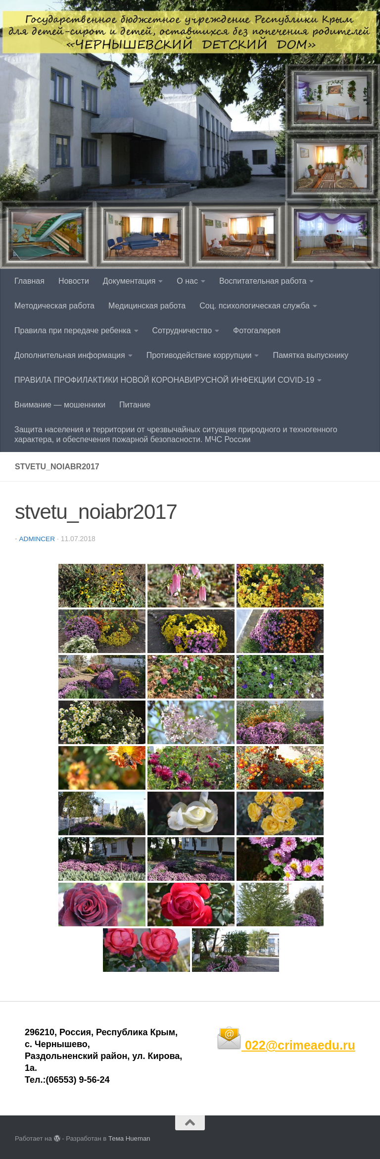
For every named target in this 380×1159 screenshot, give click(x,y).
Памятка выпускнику (310, 355)
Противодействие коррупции (199, 355)
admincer (37, 539)
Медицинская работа (147, 306)
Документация (129, 281)
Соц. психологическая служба (254, 306)
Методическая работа (54, 306)
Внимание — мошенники (59, 405)
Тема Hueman (129, 1138)
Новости (73, 281)
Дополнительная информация (69, 355)
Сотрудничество (182, 330)
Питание (134, 405)
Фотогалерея (257, 330)
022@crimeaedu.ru (286, 1045)
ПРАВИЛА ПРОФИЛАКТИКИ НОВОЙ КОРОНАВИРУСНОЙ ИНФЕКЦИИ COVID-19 (164, 380)
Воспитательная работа (262, 281)
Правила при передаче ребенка (72, 330)
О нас (187, 281)
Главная (29, 281)
